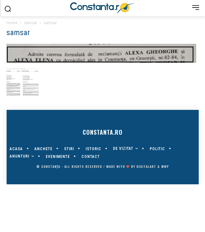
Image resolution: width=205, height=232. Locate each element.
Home (12, 22)
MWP (165, 166)
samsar (30, 22)
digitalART (146, 166)
